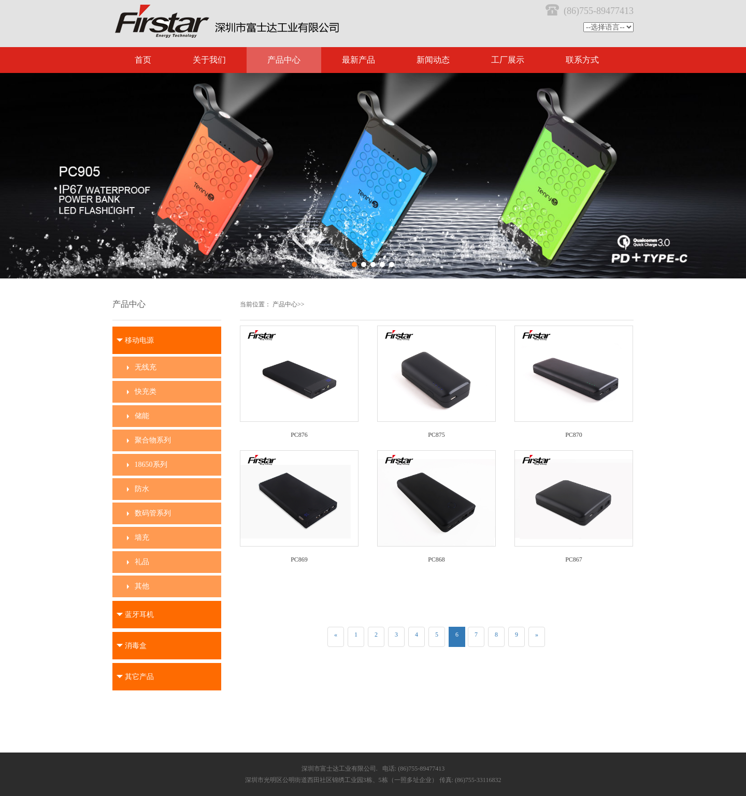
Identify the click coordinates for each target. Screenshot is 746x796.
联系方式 (582, 59)
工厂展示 (507, 59)
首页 (143, 59)
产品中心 (283, 59)
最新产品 (358, 59)
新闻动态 (433, 59)
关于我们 (209, 59)
